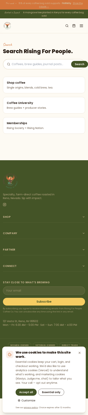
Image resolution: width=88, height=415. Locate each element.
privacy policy (31, 407)
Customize (26, 400)
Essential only (51, 392)
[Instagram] (4, 204)
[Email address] (44, 290)
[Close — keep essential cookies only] (79, 352)
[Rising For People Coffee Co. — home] (7, 25)
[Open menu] (81, 25)
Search (79, 64)
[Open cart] (74, 26)
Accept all (26, 392)
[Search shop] (67, 26)
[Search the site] (41, 64)
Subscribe (44, 301)
